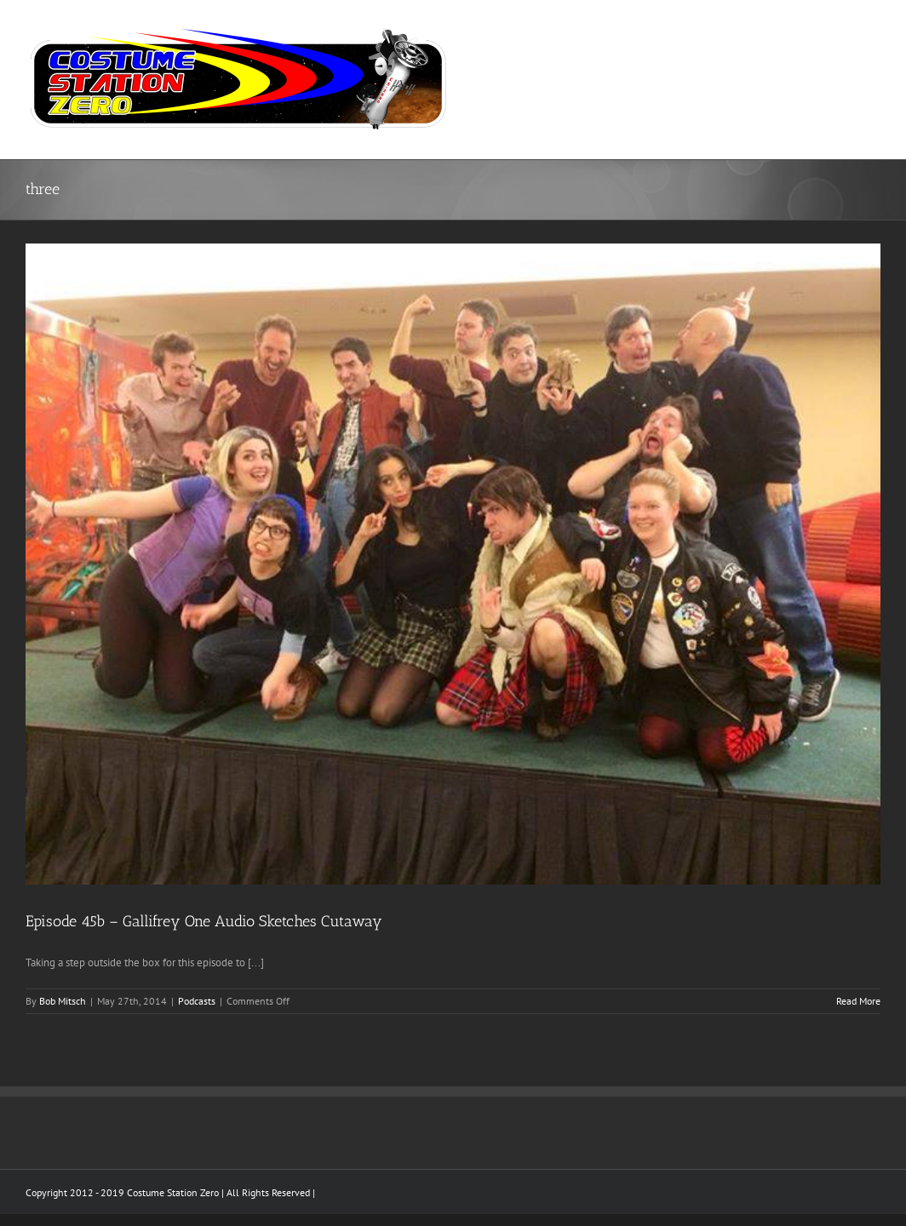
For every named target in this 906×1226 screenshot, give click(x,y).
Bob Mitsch (62, 1000)
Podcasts (196, 1000)
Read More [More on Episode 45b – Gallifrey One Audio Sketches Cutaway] (858, 1000)
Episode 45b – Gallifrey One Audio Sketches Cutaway (204, 921)
